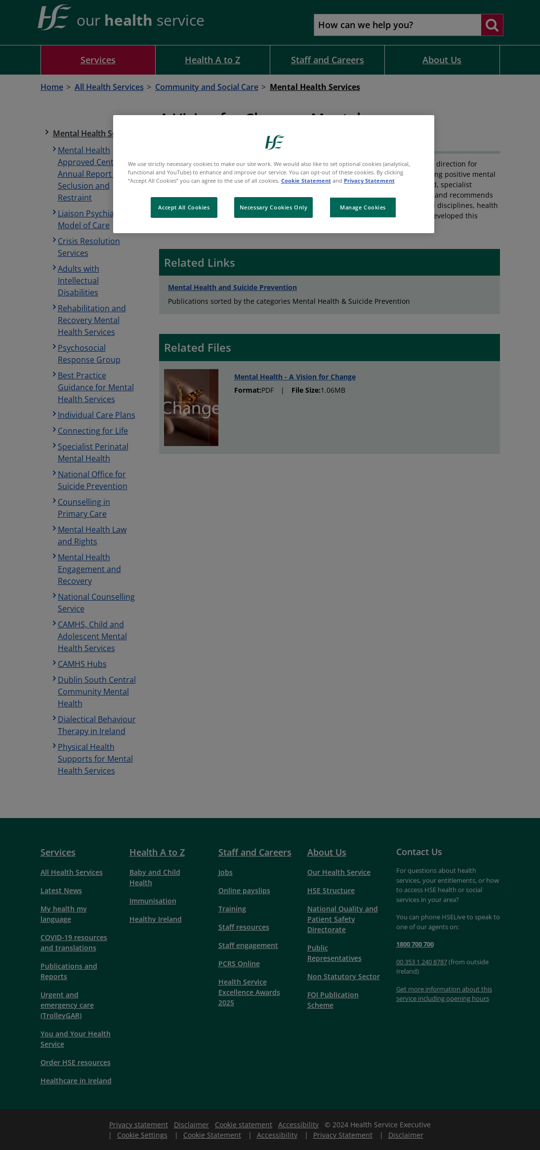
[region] (273, 174)
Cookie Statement (306, 180)
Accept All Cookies (183, 207)
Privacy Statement (369, 180)
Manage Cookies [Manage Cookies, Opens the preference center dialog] (363, 207)
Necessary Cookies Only (274, 207)
